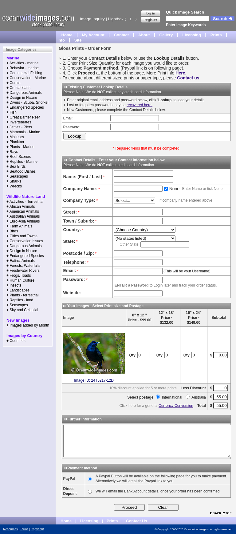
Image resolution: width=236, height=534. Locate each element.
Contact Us (136, 521)
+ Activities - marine (22, 63)
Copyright (37, 529)
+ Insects (13, 285)
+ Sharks (13, 181)
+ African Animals (20, 206)
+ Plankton (15, 142)
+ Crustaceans (18, 88)
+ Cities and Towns (21, 236)
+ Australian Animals (23, 216)
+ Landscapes (18, 290)
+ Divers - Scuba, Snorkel (27, 102)
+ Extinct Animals (20, 261)
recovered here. (139, 105)
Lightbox (116, 19)
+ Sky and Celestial (22, 310)
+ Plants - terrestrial (22, 295)
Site (78, 40)
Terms (24, 529)
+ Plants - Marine (20, 147)
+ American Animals (22, 211)
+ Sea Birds (16, 166)
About (144, 35)
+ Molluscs (15, 137)
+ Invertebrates (18, 122)
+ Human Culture (20, 280)
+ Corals (13, 83)
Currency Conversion (176, 406)
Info (61, 40)
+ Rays (12, 152)
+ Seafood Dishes (21, 171)
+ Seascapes (17, 176)
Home (67, 35)
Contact (121, 35)
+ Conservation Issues (24, 241)
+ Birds (12, 231)
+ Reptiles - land (19, 300)
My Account (93, 35)
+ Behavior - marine (22, 68)
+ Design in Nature (21, 97)
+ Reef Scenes (18, 157)
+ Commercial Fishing (24, 73)
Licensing (191, 35)
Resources (10, 529)
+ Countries (16, 341)
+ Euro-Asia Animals (23, 221)
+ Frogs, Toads (18, 275)
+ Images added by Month (27, 325)
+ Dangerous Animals (23, 92)
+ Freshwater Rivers (23, 270)
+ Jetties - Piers (19, 127)
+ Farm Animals (19, 226)
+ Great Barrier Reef (23, 117)
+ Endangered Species (25, 107)
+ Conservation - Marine (26, 78)
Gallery (166, 35)
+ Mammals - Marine (23, 132)
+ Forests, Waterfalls (23, 265)
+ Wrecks (14, 186)
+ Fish (11, 112)
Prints (216, 35)
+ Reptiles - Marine (21, 161)
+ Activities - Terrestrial (24, 201)
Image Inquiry (92, 19)
